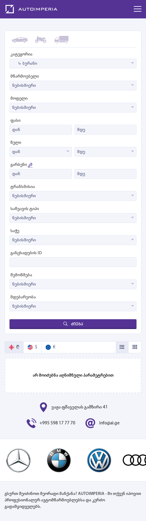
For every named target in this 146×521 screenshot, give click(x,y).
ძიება (73, 324)
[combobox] (73, 63)
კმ (30, 165)
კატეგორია (21, 54)
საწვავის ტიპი (24, 209)
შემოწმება (21, 275)
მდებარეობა (23, 297)
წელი (15, 142)
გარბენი (21, 165)
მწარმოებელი (24, 76)
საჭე (14, 231)
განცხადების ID (26, 253)
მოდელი (19, 98)
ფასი (15, 120)
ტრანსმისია (22, 187)
